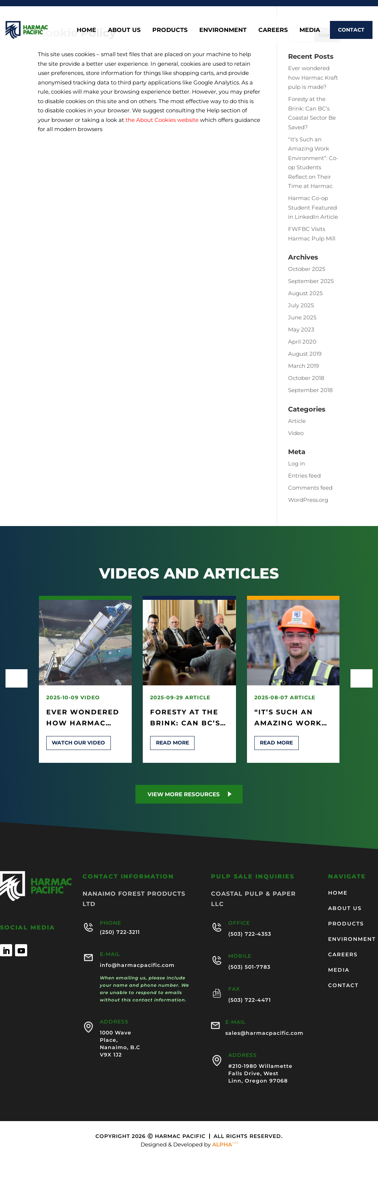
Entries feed (304, 475)
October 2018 (306, 377)
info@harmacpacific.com (137, 965)
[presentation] (17, 678)
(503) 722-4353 (249, 934)
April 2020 (302, 341)
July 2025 (301, 305)
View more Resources (184, 794)
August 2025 (305, 293)
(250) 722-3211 (120, 932)
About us (124, 29)
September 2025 (311, 281)
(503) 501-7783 (249, 967)
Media (309, 29)
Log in (296, 463)
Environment (223, 29)
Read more (172, 742)
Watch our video (78, 742)
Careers (273, 29)
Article (297, 420)
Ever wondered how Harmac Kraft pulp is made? (313, 77)
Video (296, 432)
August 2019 (304, 353)
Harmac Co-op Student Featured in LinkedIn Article (313, 207)
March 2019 (303, 365)
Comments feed (310, 487)
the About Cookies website (162, 119)
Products (170, 29)
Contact (351, 29)
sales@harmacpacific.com (264, 1033)
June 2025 (302, 317)
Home (86, 29)
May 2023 (301, 329)
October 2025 (306, 268)
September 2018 (310, 390)
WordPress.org (308, 499)
